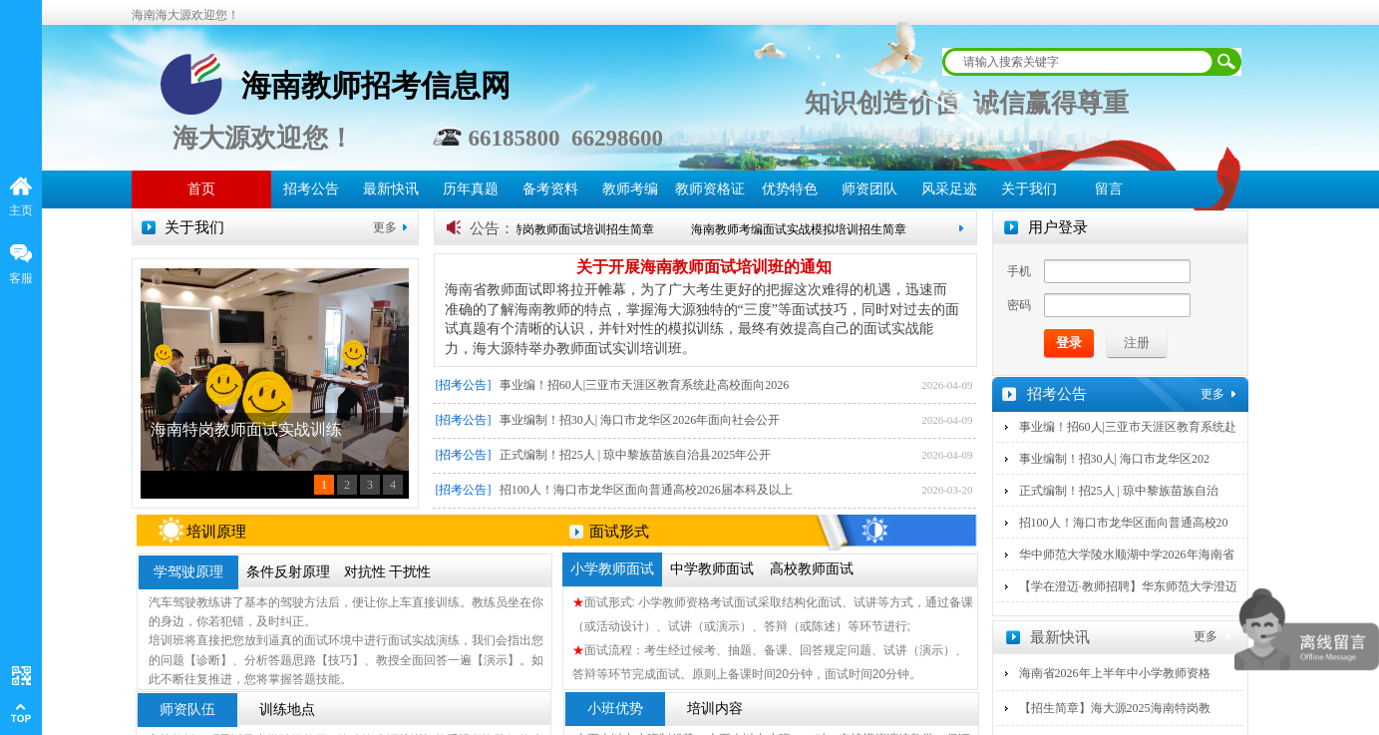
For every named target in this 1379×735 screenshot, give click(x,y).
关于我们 (1029, 189)
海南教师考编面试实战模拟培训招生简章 (805, 229)
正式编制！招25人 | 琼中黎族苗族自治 (1118, 491)
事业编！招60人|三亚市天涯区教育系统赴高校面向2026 (644, 385)
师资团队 (869, 189)
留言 (1109, 189)
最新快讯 (391, 189)
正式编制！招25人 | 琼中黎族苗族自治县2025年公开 (635, 455)
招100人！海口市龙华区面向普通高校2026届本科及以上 (646, 490)
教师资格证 (710, 189)
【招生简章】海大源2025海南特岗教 (1114, 708)
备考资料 (550, 189)
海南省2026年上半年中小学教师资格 (1114, 673)
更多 (385, 227)
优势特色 (790, 189)
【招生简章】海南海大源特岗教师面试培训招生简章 (523, 229)
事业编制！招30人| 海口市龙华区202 (1114, 459)
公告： (492, 228)
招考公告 (311, 189)
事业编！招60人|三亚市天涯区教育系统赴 (1127, 427)
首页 (201, 189)
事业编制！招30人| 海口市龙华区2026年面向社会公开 (640, 420)
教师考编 (630, 189)
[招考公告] (464, 385)
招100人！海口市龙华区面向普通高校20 (1123, 523)
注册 (1137, 342)
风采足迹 (949, 189)
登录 (1069, 342)
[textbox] (1079, 62)
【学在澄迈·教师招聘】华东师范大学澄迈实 (1128, 599)
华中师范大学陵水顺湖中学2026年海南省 (1126, 554)
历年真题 (471, 189)
